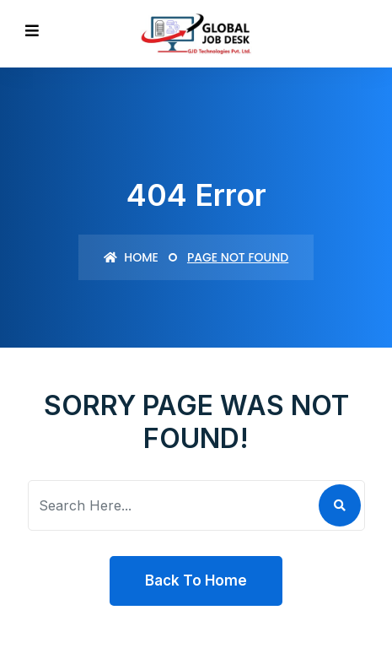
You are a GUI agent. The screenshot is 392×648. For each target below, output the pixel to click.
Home (131, 257)
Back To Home (196, 580)
